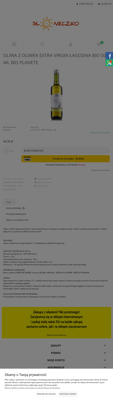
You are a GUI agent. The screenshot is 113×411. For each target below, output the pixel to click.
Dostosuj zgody (68, 394)
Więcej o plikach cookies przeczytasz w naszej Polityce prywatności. (32, 387)
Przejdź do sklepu (46, 394)
